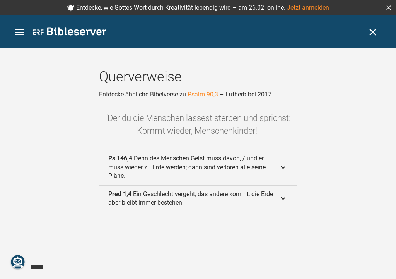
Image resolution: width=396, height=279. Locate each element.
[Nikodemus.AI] (18, 262)
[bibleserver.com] (69, 32)
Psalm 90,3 (203, 94)
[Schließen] (373, 32)
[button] (389, 8)
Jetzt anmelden (308, 7)
